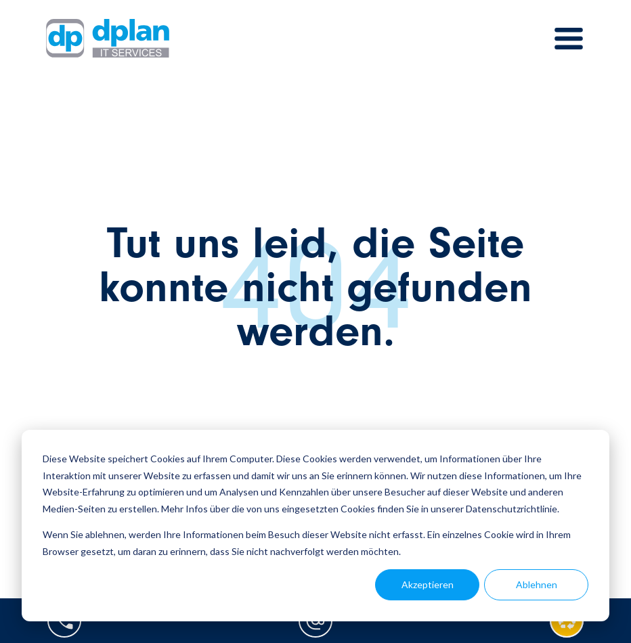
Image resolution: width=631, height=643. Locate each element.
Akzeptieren (427, 584)
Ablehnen (536, 584)
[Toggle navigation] (568, 38)
